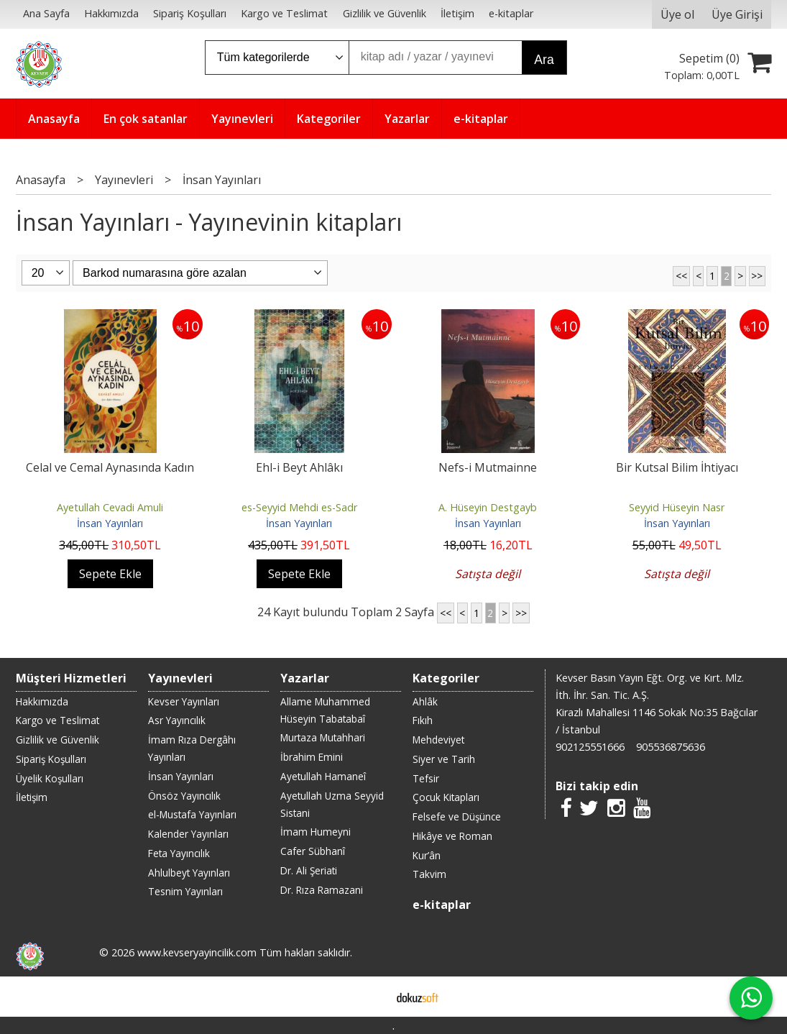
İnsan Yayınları (110, 523)
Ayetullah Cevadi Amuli (110, 507)
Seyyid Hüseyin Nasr (676, 507)
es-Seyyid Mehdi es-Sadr (299, 507)
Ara (543, 59)
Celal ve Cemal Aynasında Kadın (110, 467)
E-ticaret (370, 997)
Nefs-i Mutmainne (487, 467)
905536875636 (670, 747)
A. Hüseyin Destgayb (487, 507)
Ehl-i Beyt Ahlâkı (299, 467)
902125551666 (590, 747)
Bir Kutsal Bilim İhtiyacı (677, 467)
